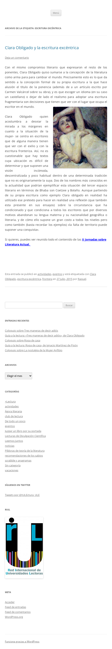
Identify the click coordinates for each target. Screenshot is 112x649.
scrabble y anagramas (18, 460)
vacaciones (11, 470)
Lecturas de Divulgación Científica (25, 436)
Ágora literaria (13, 411)
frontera (47, 279)
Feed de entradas (15, 607)
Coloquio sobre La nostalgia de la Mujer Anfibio (33, 350)
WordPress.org (14, 617)
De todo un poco (15, 421)
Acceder (10, 602)
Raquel (82, 279)
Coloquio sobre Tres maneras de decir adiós (31, 330)
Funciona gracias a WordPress (22, 641)
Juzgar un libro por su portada (23, 431)
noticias (9, 446)
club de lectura (14, 416)
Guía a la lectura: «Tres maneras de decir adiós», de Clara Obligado (45, 335)
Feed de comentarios (18, 612)
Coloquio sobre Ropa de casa (22, 340)
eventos (57, 274)
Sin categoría (13, 465)
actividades (44, 274)
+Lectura (10, 401)
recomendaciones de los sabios (24, 455)
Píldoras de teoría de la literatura (25, 450)
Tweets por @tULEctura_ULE (22, 495)
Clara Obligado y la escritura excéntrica (42, 47)
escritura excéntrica (29, 279)
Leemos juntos (14, 441)
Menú (56, 12)
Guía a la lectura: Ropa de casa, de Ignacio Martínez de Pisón (41, 345)
